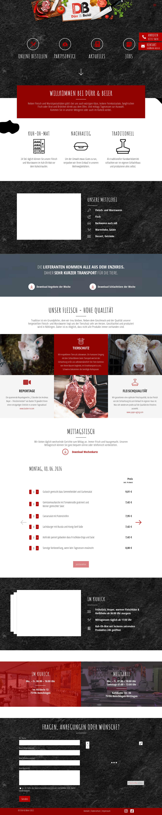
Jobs (129, 56)
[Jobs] (129, 44)
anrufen (153, 35)
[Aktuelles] (97, 44)
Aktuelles (97, 56)
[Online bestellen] (33, 44)
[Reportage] (27, 382)
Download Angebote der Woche (54, 286)
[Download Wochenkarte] (65, 452)
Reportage (27, 390)
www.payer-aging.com (135, 412)
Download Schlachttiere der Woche (116, 286)
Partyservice (65, 56)
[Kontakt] (143, 46)
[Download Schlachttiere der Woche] (93, 286)
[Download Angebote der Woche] (31, 286)
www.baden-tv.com (27, 408)
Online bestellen (33, 56)
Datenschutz (95, 810)
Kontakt (86, 810)
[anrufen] (144, 37)
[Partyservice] (65, 44)
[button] (23, 523)
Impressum (106, 810)
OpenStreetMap (133, 783)
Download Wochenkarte (85, 452)
